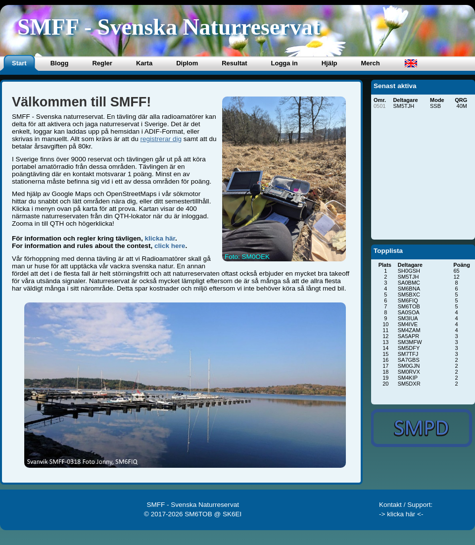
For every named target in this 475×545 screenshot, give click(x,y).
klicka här (159, 238)
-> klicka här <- (401, 514)
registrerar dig (160, 139)
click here (169, 245)
